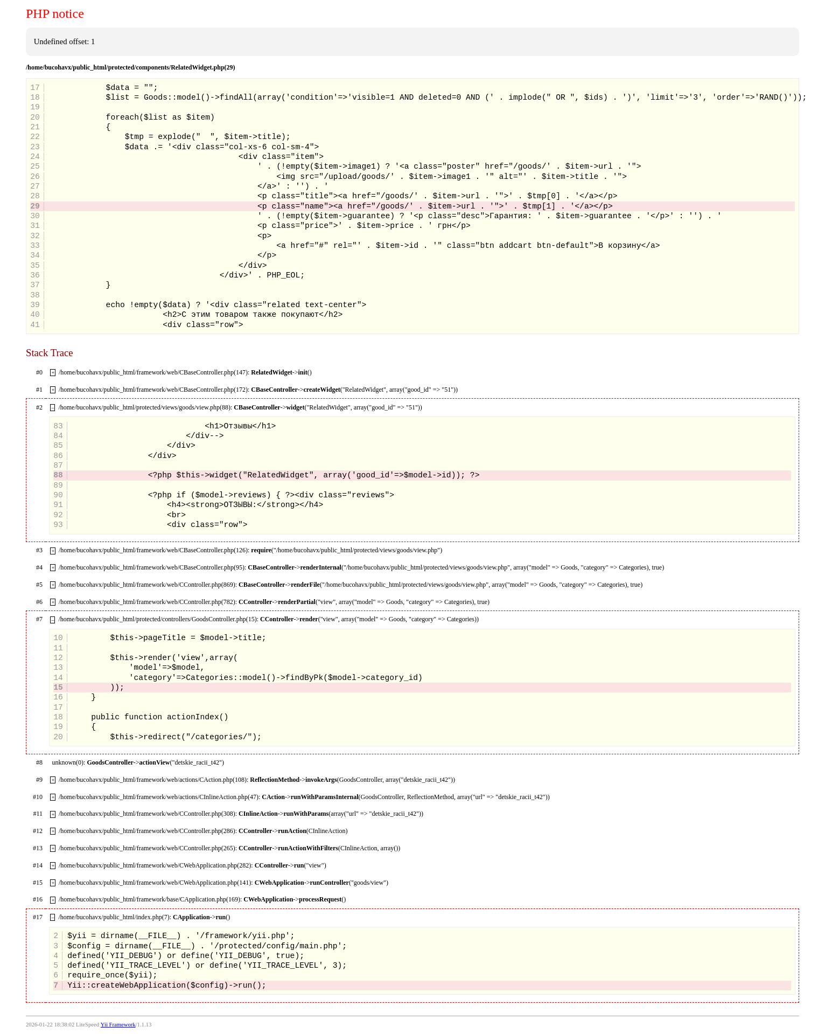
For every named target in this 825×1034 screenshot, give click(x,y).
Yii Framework (118, 1025)
